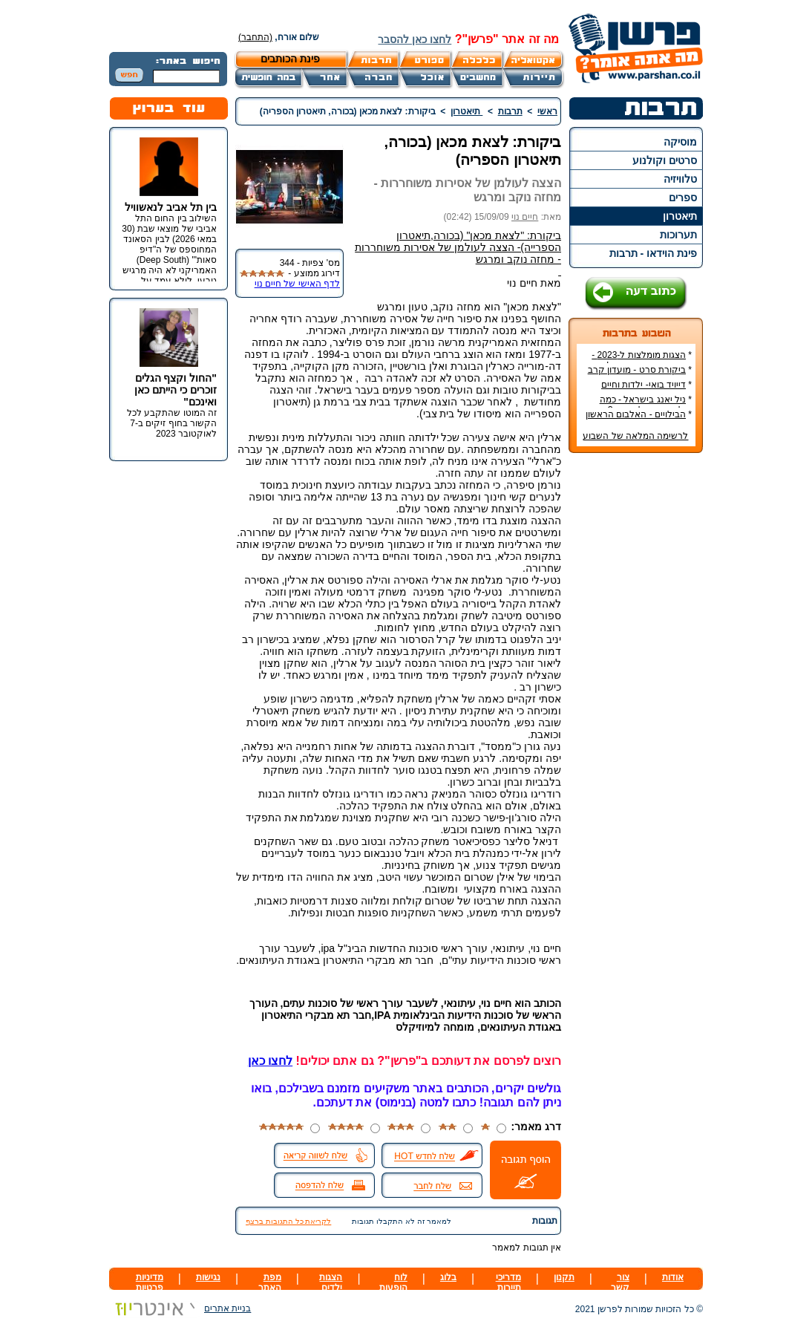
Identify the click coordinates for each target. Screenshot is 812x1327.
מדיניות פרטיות (149, 1282)
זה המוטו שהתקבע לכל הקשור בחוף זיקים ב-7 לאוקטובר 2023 (172, 423)
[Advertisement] (636, 686)
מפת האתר (269, 1282)
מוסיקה (680, 142)
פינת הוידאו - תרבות (653, 253)
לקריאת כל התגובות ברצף (288, 1221)
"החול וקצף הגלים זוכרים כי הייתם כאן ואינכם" (175, 390)
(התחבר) (255, 37)
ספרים (683, 197)
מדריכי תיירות (508, 1282)
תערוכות (678, 235)
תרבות (510, 111)
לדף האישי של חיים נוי (297, 283)
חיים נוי (524, 217)
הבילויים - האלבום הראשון (636, 414)
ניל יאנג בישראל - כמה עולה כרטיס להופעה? (646, 404)
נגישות (208, 1277)
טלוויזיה (680, 179)
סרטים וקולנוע (664, 160)
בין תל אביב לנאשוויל (171, 207)
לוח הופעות (393, 1282)
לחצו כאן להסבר (414, 39)
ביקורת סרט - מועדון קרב (637, 370)
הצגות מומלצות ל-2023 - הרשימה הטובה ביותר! (642, 360)
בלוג (448, 1277)
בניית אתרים (180, 1308)
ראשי (547, 111)
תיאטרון (680, 216)
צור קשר (620, 1282)
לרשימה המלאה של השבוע (635, 436)
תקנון (564, 1277)
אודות (673, 1277)
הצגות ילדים (330, 1282)
